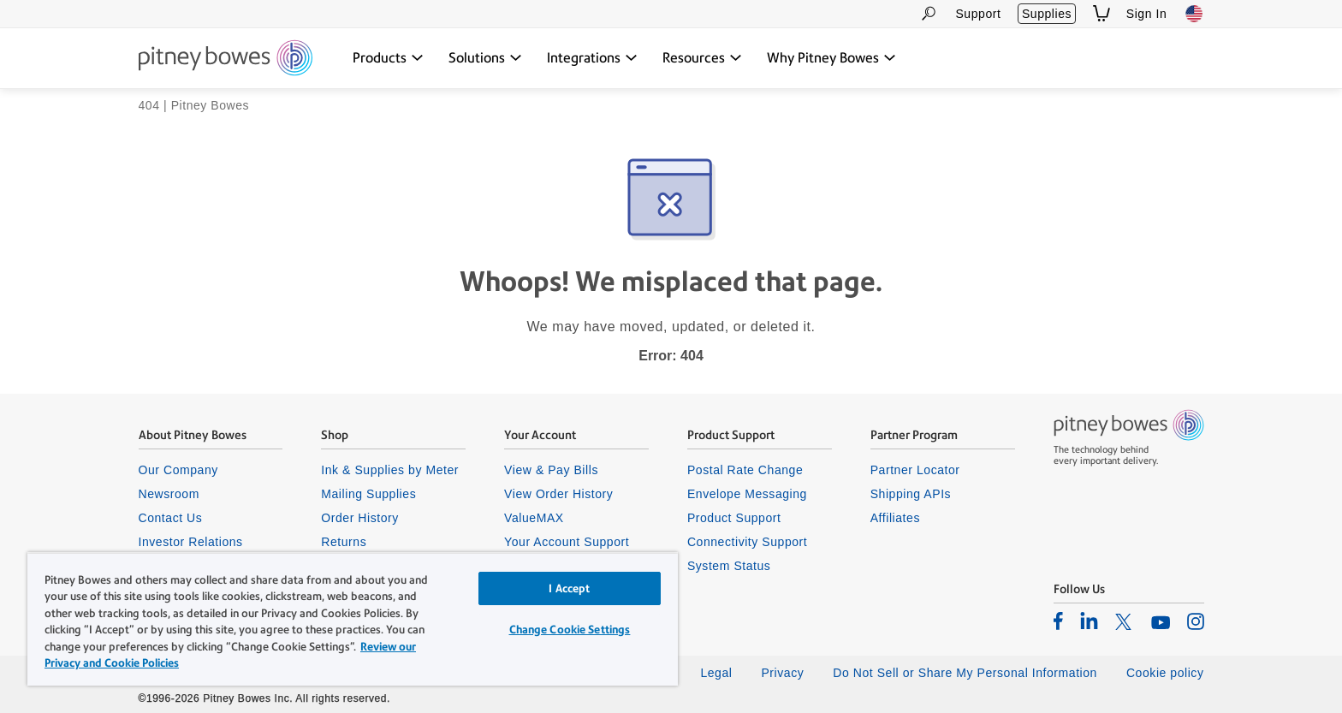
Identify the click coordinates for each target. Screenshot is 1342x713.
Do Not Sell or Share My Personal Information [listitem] (965, 673)
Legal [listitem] (716, 673)
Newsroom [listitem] (169, 494)
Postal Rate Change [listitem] (745, 470)
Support (978, 14)
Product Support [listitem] (734, 518)
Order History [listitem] (360, 518)
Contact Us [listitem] (171, 518)
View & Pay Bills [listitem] (551, 470)
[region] (352, 619)
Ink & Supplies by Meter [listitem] (390, 470)
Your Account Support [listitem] (566, 542)
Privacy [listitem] (782, 673)
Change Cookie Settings (570, 629)
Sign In (1146, 14)
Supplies (1047, 14)
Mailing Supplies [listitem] (368, 494)
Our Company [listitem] (178, 470)
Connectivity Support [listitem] (747, 542)
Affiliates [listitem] (895, 518)
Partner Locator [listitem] (915, 470)
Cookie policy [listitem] (1165, 673)
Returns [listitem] (343, 542)
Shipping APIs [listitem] (910, 494)
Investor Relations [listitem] (191, 542)
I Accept (569, 588)
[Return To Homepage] (225, 59)
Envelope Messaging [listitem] (747, 494)
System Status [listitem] (729, 566)
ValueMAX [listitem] (534, 518)
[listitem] (1058, 620)
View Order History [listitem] (558, 494)
